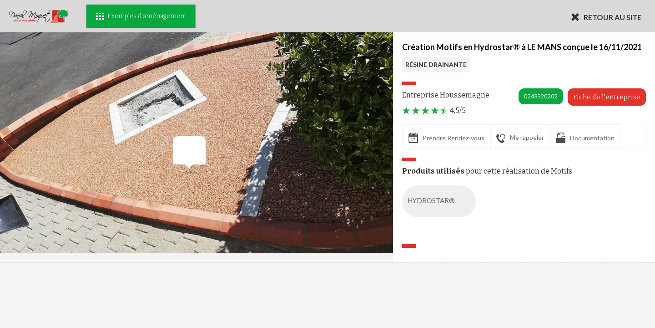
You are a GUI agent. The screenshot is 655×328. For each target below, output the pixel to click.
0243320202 (541, 96)
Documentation (585, 138)
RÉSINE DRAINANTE (436, 64)
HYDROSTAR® (441, 201)
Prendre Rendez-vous (446, 138)
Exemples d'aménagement (141, 16)
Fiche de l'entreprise (606, 97)
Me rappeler (520, 138)
